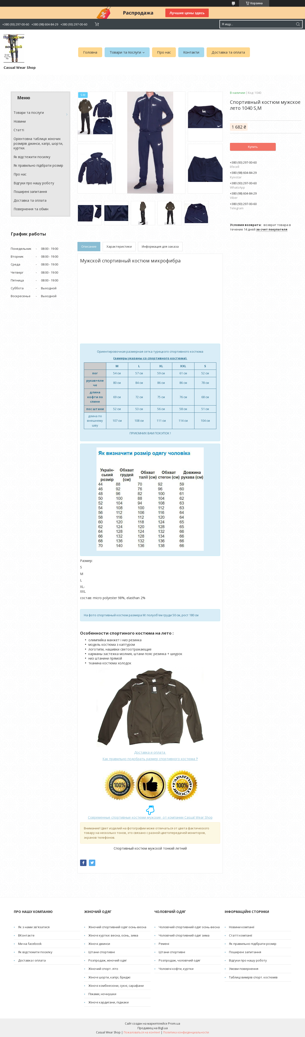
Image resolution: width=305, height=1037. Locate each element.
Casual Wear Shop (198, 817)
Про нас (164, 52)
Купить (253, 147)
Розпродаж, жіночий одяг (107, 960)
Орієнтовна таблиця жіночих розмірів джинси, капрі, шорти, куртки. (38, 143)
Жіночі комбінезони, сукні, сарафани (116, 985)
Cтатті (19, 130)
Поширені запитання (30, 191)
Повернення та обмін (31, 209)
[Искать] (298, 24)
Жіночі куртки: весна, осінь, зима (113, 935)
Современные (99, 817)
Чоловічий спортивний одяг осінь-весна (189, 927)
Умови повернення (243, 969)
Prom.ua (174, 1023)
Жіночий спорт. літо (103, 969)
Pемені (164, 944)
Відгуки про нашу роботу (34, 183)
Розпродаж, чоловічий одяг (179, 960)
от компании (172, 817)
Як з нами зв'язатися (34, 927)
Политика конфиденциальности (186, 1032)
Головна (90, 52)
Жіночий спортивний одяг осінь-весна (117, 927)
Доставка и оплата (150, 752)
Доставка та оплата (228, 52)
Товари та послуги (125, 52)
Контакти (191, 52)
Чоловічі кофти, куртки (176, 969)
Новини (20, 121)
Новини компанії (241, 927)
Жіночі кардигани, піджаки (108, 1002)
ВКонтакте (26, 935)
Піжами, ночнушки (102, 994)
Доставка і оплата (32, 960)
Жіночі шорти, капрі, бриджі (109, 977)
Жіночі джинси (99, 944)
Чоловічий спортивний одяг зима (184, 935)
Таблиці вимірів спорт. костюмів (253, 977)
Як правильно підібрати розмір (38, 165)
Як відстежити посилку (32, 157)
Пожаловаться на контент (142, 1032)
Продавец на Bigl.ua (152, 1028)
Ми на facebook (30, 944)
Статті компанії (240, 935)
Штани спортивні (101, 952)
